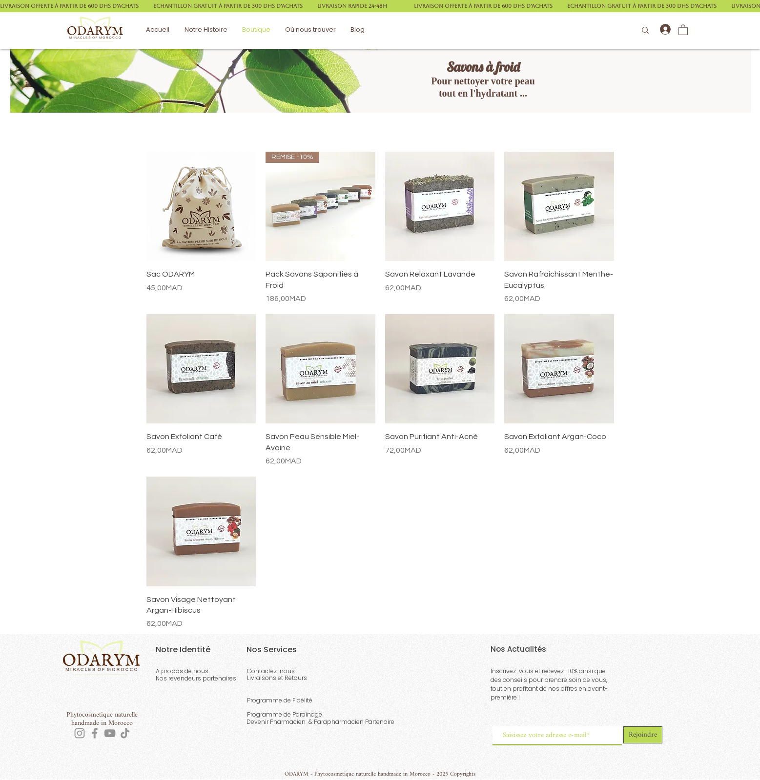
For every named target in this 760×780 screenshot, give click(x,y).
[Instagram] (79, 733)
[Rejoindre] (642, 734)
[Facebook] (95, 733)
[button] (683, 29)
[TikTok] (125, 733)
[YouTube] (110, 733)
